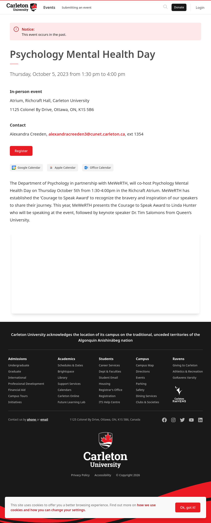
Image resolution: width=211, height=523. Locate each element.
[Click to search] (165, 7)
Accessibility (102, 475)
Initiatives (15, 402)
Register (21, 151)
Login (200, 7)
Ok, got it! (187, 507)
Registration (107, 396)
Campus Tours (18, 396)
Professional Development (26, 384)
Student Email (108, 377)
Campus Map (145, 365)
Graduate (14, 371)
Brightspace (66, 371)
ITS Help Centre (109, 402)
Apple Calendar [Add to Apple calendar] (62, 168)
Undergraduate (18, 365)
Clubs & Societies (147, 402)
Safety (140, 390)
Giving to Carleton (185, 365)
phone (32, 419)
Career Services (109, 365)
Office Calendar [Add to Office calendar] (97, 168)
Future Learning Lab (71, 402)
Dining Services (146, 396)
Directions (143, 371)
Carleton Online (68, 396)
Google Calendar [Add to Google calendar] (26, 168)
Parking (141, 384)
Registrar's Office (110, 390)
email (44, 419)
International (17, 377)
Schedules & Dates (70, 365)
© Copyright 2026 (128, 475)
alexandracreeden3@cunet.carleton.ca (86, 134)
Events (49, 7)
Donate (179, 7)
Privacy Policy (80, 475)
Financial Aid (16, 390)
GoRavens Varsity (184, 377)
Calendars (64, 390)
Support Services (69, 384)
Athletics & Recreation (188, 371)
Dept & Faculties (110, 371)
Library (62, 377)
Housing (104, 384)
